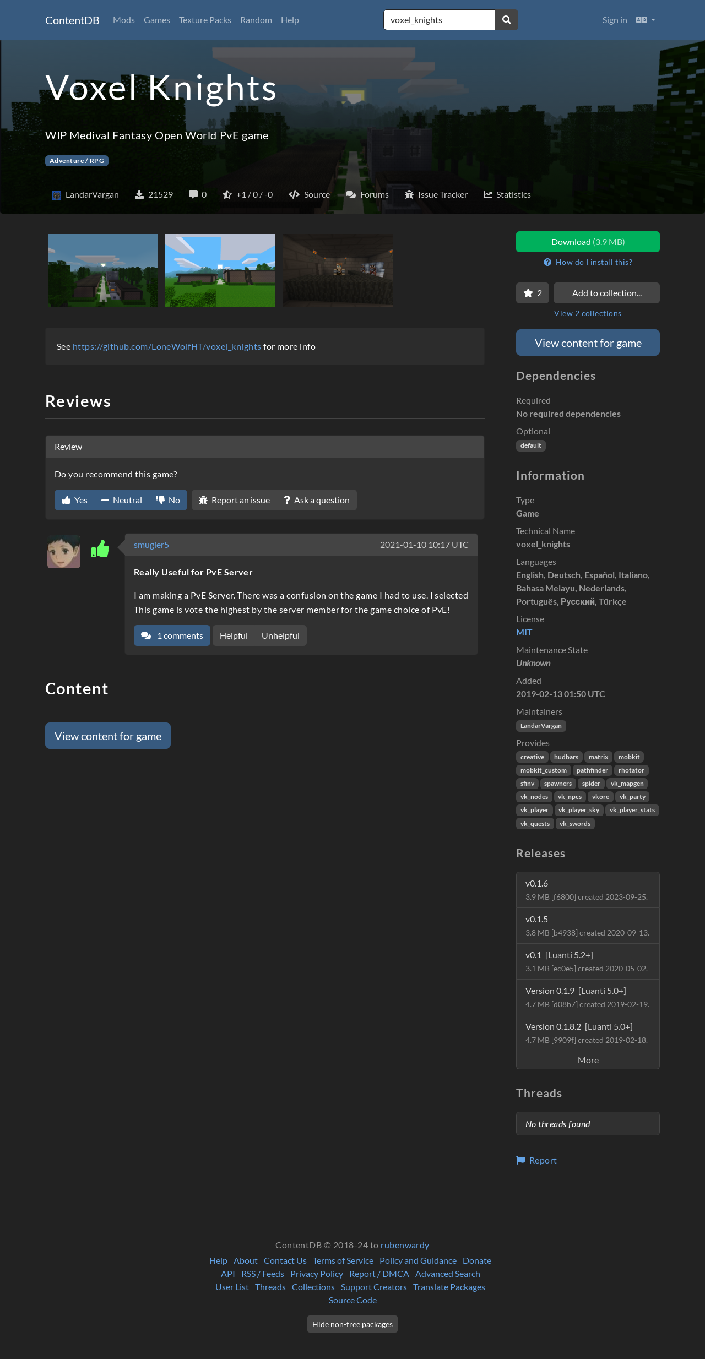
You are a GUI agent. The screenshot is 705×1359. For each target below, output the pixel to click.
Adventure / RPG (77, 160)
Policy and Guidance (418, 1260)
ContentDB (72, 19)
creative (532, 757)
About (246, 1260)
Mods (124, 19)
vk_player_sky (578, 810)
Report (536, 1160)
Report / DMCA (379, 1273)
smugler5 (151, 544)
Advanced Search (447, 1273)
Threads (270, 1286)
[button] (646, 20)
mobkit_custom (543, 770)
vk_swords (575, 823)
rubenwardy (405, 1245)
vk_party (633, 796)
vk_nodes (534, 796)
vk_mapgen (627, 783)
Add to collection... (607, 292)
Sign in (615, 19)
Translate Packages (449, 1286)
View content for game (108, 735)
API (228, 1273)
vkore (600, 796)
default (530, 445)
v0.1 (586, 961)
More (588, 1059)
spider (591, 783)
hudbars (566, 757)
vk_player (534, 810)
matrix (598, 757)
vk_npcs (570, 796)
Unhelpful (281, 635)
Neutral (121, 499)
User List (232, 1286)
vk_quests (535, 823)
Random (256, 19)
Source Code (353, 1300)
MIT (524, 632)
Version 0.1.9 (587, 997)
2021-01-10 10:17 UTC (424, 544)
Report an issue (234, 499)
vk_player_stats (632, 810)
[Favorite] (532, 292)
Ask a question (317, 499)
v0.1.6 (586, 889)
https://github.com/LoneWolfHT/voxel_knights (167, 346)
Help (290, 19)
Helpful (234, 635)
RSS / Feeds (262, 1273)
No (168, 499)
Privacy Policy (316, 1273)
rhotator (631, 770)
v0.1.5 (587, 925)
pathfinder (592, 770)
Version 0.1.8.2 (586, 1033)
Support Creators (374, 1286)
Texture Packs (205, 19)
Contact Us (285, 1260)
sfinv (527, 783)
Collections (313, 1286)
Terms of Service (343, 1260)
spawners (558, 783)
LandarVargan (541, 725)
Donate (477, 1260)
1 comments (172, 635)
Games (157, 19)
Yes (75, 499)
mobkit (629, 757)
